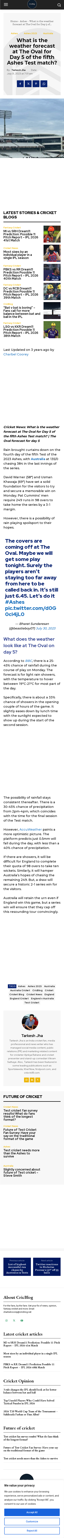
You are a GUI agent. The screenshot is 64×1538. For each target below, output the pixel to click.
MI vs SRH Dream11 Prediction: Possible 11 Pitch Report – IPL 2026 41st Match (20, 235)
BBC (28, 661)
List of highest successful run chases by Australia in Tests (17, 1268)
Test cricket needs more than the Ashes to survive (21, 1153)
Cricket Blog (16, 994)
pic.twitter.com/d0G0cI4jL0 (30, 611)
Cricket (49, 990)
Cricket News (10, 248)
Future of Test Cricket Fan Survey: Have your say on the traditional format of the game (20, 1134)
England (49, 994)
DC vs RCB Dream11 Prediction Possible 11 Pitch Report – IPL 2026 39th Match (20, 293)
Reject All (32, 1530)
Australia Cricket (20, 990)
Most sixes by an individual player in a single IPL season (17, 255)
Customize (32, 1521)
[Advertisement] (32, 393)
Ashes (23, 21)
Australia (48, 33)
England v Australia (42, 998)
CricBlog (8, 304)
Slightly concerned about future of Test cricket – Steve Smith (21, 1172)
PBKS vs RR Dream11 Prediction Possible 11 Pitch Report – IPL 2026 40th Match (20, 273)
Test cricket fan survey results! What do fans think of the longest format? (20, 1115)
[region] (32, 1509)
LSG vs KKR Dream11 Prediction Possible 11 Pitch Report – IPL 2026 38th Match (20, 331)
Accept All (32, 1512)
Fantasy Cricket (12, 227)
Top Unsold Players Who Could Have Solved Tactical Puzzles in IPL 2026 (28, 1402)
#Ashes (15, 602)
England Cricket (19, 998)
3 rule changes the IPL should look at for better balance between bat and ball (29, 1391)
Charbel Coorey (16, 354)
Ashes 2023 (30, 33)
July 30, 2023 (45, 628)
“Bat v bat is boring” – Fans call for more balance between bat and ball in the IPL (21, 312)
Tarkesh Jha (18, 70)
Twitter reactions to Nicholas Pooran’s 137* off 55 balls (47, 1268)
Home (14, 21)
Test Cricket (31, 1002)
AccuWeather (30, 829)
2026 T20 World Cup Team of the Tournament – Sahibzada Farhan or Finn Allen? (30, 1413)
